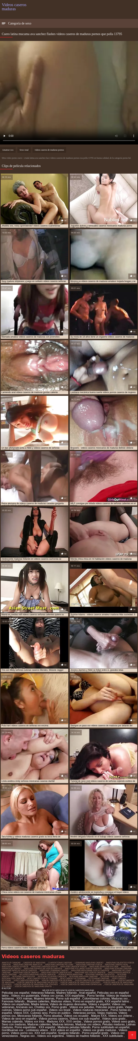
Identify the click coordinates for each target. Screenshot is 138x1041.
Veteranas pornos (84, 1012)
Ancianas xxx (24, 1007)
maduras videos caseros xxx (56, 972)
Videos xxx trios (34, 1021)
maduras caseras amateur (27, 965)
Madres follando (66, 992)
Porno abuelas (52, 1015)
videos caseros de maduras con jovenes (36, 984)
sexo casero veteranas (73, 978)
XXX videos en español (65, 1030)
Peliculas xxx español (15, 992)
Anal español (87, 992)
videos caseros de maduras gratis (33, 986)
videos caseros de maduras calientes (37, 982)
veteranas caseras (98, 978)
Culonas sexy (38, 1012)
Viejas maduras (107, 1012)
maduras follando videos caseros (83, 968)
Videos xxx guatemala (25, 995)
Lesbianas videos (37, 1030)
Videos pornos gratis (97, 1021)
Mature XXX (99, 1015)
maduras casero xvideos (15, 967)
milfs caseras (9, 974)
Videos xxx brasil (60, 1010)
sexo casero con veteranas (42, 978)
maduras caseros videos (73, 967)
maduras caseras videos (89, 965)
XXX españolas (75, 995)
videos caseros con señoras (57, 980)
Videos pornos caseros (53, 1018)
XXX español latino (117, 1001)
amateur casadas (11, 963)
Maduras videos (61, 1001)
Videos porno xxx (22, 1033)
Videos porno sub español (30, 1010)
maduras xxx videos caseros (90, 972)
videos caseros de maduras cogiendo (80, 982)
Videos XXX (21, 1012)
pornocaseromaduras (70, 974)
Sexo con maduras (14, 1024)
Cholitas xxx (42, 1007)
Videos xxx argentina (51, 1035)
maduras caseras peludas (59, 965)
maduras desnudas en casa (103, 967)
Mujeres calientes (38, 1001)
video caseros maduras (26, 980)
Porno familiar (96, 995)
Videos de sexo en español (19, 1018)
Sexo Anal (24, 150)
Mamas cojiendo (12, 1021)
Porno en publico (60, 1012)
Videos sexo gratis (114, 1018)
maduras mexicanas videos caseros (90, 970)
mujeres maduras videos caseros (37, 974)
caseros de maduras (34, 963)
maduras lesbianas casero (54, 970)
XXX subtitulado (113, 1035)
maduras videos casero (25, 972)
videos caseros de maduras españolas (81, 984)
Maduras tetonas (63, 1024)
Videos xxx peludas (81, 1007)
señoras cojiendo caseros (52, 976)
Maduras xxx (119, 998)
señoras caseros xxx (23, 976)
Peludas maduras (113, 1024)
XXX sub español (45, 1033)
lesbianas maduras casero (89, 963)
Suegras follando (69, 1033)
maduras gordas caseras (118, 968)
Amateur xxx (7, 150)
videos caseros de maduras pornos (49, 150)
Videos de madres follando (83, 1035)
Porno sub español (68, 998)
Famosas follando (13, 1001)
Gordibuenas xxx (13, 1030)
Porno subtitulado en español (110, 1027)
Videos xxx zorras (52, 995)
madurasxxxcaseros (119, 972)
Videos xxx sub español (85, 1018)
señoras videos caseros (113, 976)
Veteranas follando (43, 992)
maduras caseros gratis (44, 967)
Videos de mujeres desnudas (68, 1004)
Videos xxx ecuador (76, 1015)
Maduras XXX (56, 1021)
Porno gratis (60, 1007)
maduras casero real (116, 965)
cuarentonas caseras (60, 963)
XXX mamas (24, 998)
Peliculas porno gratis (109, 1007)
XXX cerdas (74, 1021)
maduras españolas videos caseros (43, 968)
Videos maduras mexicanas (91, 1010)
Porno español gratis (95, 1033)
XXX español (47, 1027)
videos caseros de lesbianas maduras (95, 980)
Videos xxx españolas (15, 1004)
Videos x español (99, 1004)
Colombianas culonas (96, 998)
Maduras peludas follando (74, 1027)
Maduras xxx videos (88, 1024)
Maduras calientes (39, 1024)
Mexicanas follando (29, 1015)
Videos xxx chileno (120, 1015)
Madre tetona (39, 1004)
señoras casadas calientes (100, 974)
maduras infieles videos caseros (19, 970)
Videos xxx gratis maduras (99, 1030)
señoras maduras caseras (83, 976)
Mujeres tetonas (44, 998)
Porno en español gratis (88, 1001)
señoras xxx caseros (13, 978)
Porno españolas (26, 1027)
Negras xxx (27, 1035)
